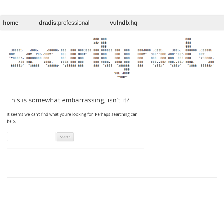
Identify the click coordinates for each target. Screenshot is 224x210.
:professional (64, 23)
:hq (123, 23)
